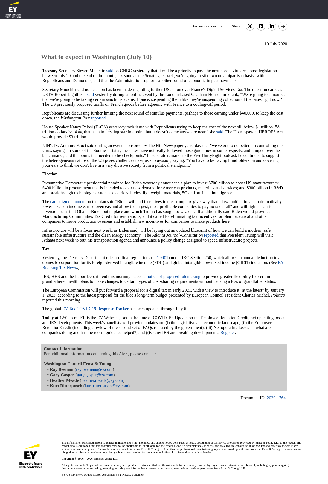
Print (223, 26)
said (110, 70)
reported (98, 118)
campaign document (67, 201)
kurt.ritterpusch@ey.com (106, 385)
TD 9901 (160, 257)
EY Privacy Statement (131, 474)
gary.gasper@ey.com (95, 374)
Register (227, 332)
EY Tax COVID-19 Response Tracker (95, 308)
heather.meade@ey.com (102, 380)
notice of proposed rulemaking (173, 276)
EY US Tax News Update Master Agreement (88, 474)
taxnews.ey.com (204, 26)
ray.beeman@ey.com (94, 369)
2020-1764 (276, 397)
